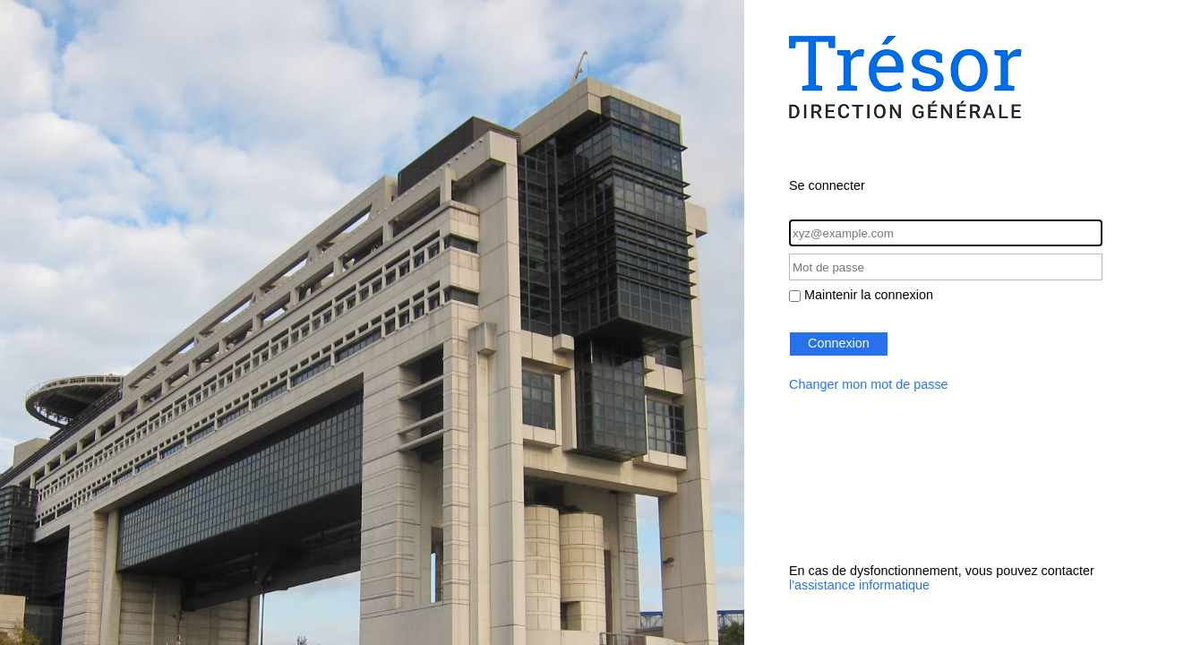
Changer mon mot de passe (868, 384)
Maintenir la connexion (868, 295)
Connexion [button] (839, 343)
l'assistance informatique (859, 585)
